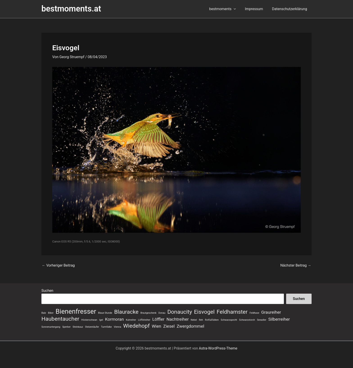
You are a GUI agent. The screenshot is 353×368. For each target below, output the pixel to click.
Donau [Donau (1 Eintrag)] (161, 312)
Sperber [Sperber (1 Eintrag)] (66, 326)
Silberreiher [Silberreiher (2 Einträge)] (279, 319)
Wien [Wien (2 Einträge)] (156, 326)
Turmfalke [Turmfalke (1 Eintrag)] (106, 326)
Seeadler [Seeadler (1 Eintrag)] (261, 319)
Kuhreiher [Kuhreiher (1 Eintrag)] (131, 319)
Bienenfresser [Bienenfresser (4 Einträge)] (76, 311)
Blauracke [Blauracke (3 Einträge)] (126, 312)
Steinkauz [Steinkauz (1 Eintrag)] (78, 326)
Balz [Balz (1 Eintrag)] (43, 312)
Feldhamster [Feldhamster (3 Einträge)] (232, 312)
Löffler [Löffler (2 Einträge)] (158, 319)
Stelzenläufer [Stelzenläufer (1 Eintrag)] (92, 326)
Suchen (47, 290)
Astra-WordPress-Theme (218, 348)
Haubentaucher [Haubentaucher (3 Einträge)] (60, 319)
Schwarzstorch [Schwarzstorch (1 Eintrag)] (247, 319)
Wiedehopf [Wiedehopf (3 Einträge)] (136, 326)
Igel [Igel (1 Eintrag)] (101, 319)
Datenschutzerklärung (290, 9)
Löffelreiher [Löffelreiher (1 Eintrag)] (144, 319)
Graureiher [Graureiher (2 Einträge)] (271, 312)
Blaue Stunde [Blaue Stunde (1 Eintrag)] (105, 312)
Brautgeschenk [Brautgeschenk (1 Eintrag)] (148, 312)
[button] (238, 9)
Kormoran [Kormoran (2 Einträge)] (114, 319)
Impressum (257, 9)
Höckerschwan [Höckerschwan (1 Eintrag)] (89, 319)
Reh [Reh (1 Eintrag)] (201, 319)
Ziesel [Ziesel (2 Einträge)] (169, 326)
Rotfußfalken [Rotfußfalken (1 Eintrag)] (212, 319)
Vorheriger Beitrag (58, 265)
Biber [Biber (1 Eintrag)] (50, 312)
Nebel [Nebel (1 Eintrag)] (194, 319)
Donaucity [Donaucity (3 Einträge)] (179, 312)
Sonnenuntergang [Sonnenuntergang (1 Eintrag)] (50, 326)
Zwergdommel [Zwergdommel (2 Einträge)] (190, 326)
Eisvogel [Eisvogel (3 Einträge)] (204, 312)
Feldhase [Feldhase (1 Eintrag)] (254, 312)
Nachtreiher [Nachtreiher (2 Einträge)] (177, 319)
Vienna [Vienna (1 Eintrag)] (117, 326)
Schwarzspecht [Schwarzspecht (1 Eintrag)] (229, 319)
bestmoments (227, 9)
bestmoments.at (71, 9)
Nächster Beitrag (295, 265)
